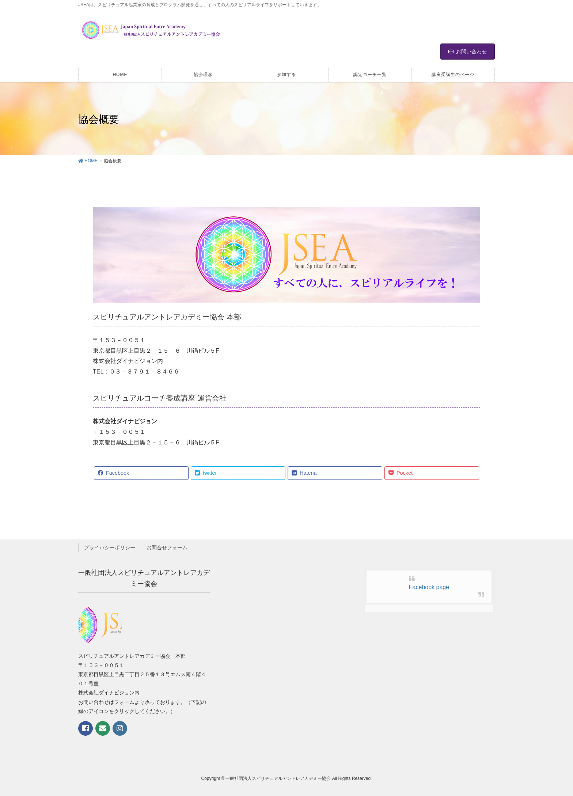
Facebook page (429, 587)
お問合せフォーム (167, 547)
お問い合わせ (467, 51)
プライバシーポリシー (109, 547)
